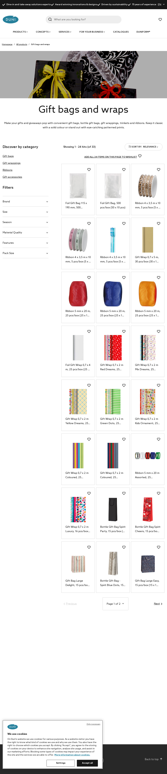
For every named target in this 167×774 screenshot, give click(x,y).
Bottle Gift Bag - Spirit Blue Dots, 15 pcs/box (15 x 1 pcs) (112, 583)
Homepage (7, 44)
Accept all (87, 763)
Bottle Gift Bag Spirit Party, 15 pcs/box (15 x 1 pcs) (112, 529)
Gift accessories (12, 177)
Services (64, 32)
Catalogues (121, 32)
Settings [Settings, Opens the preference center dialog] (60, 763)
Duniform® (143, 32)
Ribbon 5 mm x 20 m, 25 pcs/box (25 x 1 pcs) (78, 314)
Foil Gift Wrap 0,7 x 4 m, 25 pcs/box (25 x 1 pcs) (77, 368)
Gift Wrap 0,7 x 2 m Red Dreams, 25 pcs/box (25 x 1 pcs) (112, 368)
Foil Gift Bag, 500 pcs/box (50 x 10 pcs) (112, 205)
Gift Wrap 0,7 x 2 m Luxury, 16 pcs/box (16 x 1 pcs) (77, 529)
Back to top (153, 759)
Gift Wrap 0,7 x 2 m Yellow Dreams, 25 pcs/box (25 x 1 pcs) (77, 422)
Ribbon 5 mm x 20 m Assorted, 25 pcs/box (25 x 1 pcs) (147, 476)
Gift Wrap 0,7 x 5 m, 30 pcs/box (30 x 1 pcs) (147, 260)
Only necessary (93, 724)
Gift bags (8, 156)
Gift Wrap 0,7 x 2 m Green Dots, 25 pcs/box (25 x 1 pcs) (112, 422)
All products (21, 44)
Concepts (42, 32)
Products (19, 32)
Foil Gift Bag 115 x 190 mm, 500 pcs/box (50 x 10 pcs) (78, 206)
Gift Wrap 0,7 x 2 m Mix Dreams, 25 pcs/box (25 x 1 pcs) (147, 368)
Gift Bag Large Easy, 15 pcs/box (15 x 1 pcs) (147, 583)
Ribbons (7, 170)
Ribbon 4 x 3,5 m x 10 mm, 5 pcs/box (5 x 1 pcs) (147, 206)
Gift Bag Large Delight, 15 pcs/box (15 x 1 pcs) (77, 583)
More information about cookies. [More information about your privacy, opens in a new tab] (72, 755)
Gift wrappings (12, 163)
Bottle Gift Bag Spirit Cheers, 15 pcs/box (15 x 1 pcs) (147, 529)
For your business (91, 32)
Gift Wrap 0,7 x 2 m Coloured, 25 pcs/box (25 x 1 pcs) (77, 476)
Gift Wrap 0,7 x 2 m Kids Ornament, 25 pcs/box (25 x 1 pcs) (147, 422)
